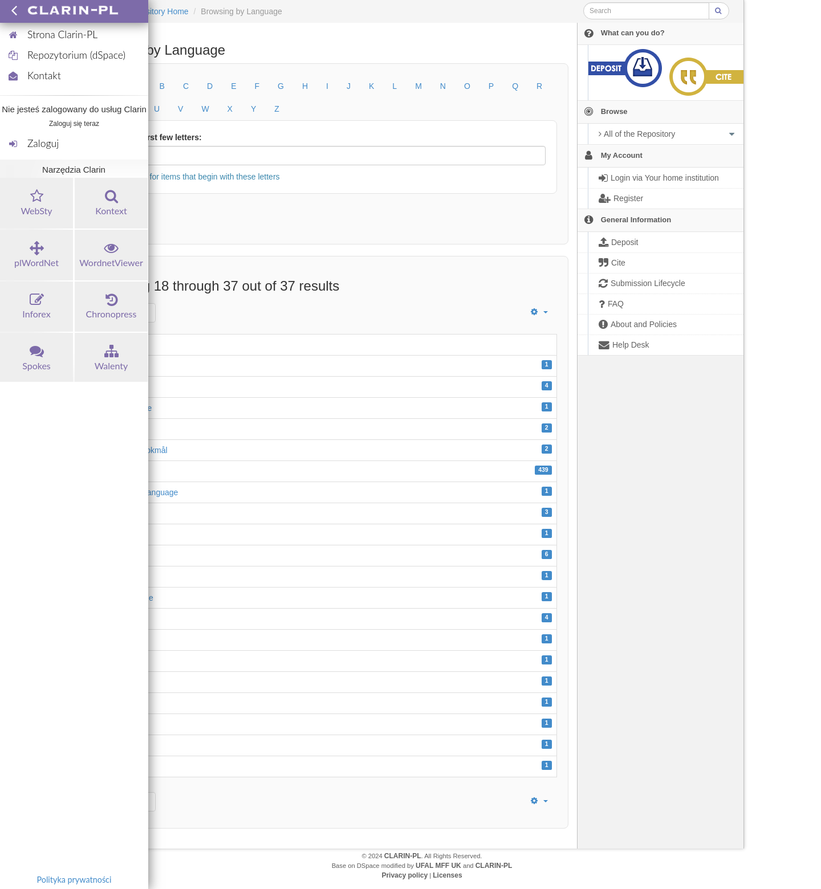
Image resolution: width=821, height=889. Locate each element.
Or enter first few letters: (155, 137)
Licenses (447, 875)
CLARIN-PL (402, 856)
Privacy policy (404, 875)
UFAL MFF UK (438, 866)
